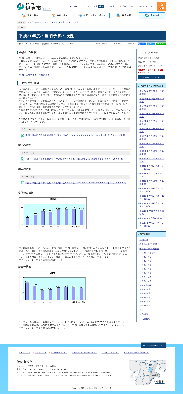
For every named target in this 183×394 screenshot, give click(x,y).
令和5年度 (145, 301)
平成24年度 (146, 257)
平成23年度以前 (148, 253)
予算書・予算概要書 (149, 249)
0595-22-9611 (36, 369)
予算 (55, 22)
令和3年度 (145, 293)
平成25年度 (146, 261)
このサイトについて (110, 353)
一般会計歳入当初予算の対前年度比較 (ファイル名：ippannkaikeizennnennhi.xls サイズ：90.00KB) (73, 183)
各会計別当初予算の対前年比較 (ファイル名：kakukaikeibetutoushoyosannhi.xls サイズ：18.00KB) (74, 135)
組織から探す (41, 353)
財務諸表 (143, 314)
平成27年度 (146, 269)
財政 (49, 22)
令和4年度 (145, 297)
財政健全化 (144, 319)
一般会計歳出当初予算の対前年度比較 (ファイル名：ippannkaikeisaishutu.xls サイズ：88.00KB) (72, 159)
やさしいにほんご (147, 6)
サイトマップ (24, 353)
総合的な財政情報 (148, 244)
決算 (141, 310)
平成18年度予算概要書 (150, 218)
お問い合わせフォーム (151, 77)
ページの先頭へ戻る (156, 345)
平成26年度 (146, 265)
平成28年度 (146, 273)
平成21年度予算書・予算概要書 (34, 75)
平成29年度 (146, 277)
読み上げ (112, 6)
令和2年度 (145, 289)
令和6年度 (145, 305)
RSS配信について (59, 353)
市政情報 (40, 22)
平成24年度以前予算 (69, 22)
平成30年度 (146, 281)
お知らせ (143, 240)
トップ (30, 22)
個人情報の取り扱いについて (84, 353)
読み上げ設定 (127, 6)
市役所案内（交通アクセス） (136, 353)
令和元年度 (146, 285)
